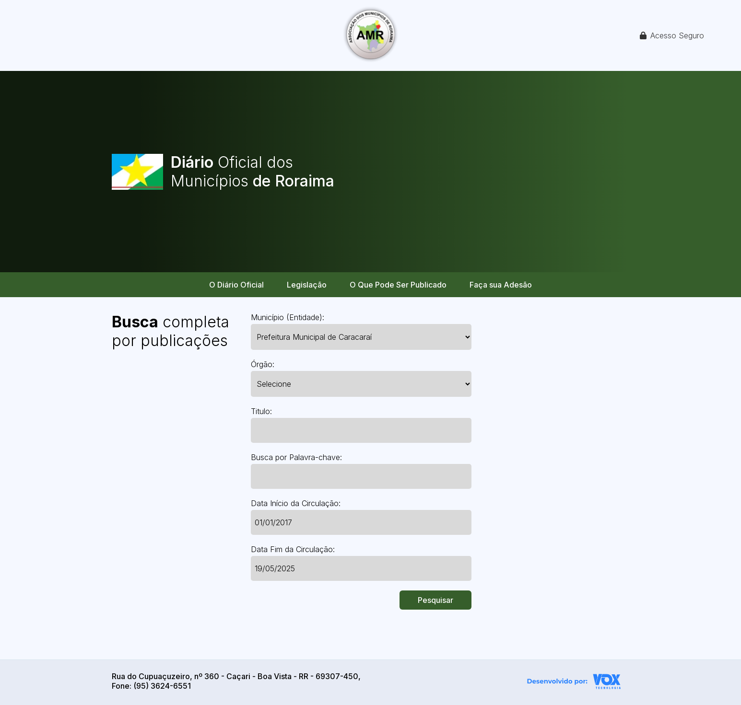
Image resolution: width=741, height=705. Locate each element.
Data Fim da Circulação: (293, 549)
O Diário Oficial (236, 284)
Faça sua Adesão (501, 284)
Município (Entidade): (287, 317)
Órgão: (262, 364)
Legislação (307, 284)
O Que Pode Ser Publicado (398, 284)
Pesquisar (435, 600)
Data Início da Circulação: (296, 503)
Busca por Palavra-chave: (296, 457)
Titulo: (261, 411)
